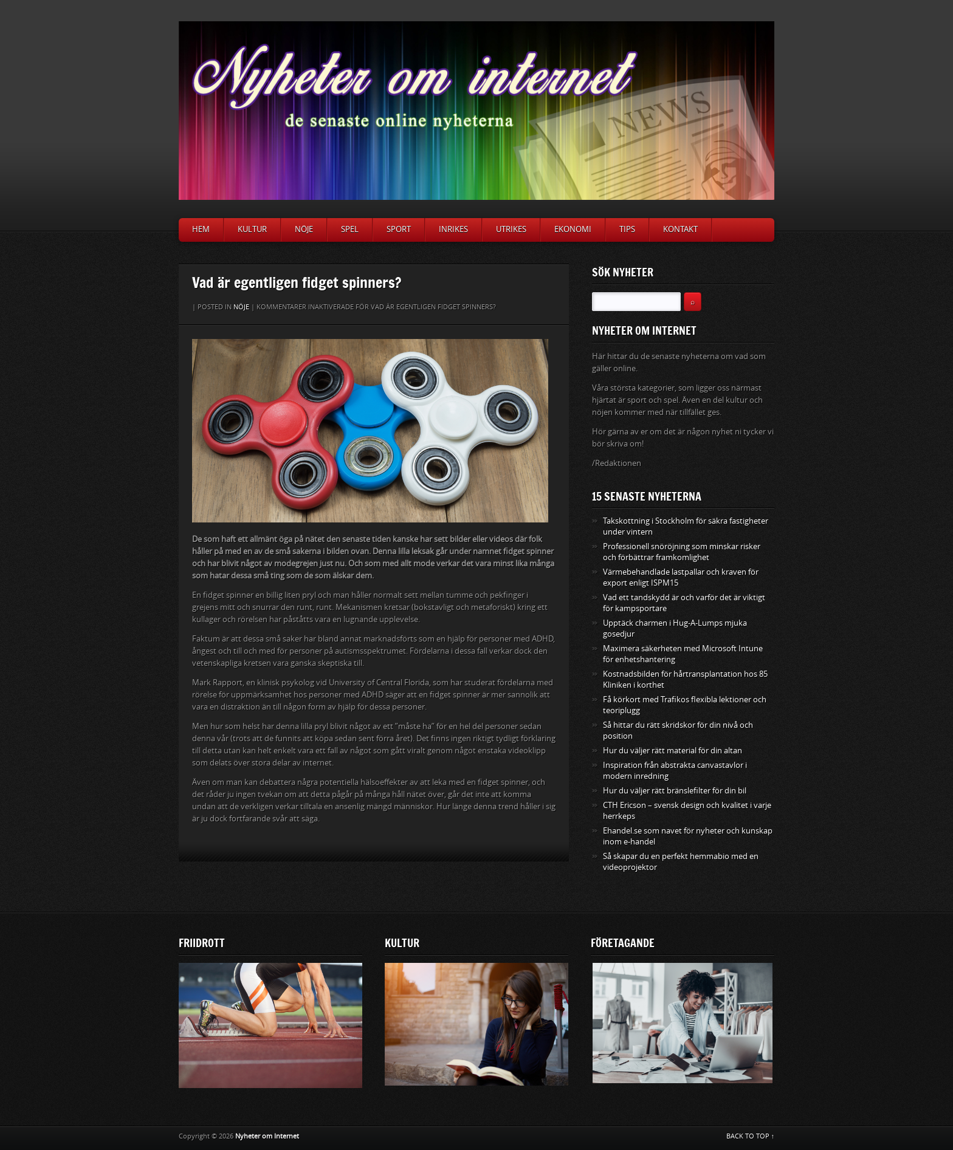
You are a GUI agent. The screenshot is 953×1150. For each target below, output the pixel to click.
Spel (350, 229)
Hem (201, 229)
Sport (399, 229)
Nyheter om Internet (267, 1136)
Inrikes (453, 229)
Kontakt (680, 229)
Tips (627, 229)
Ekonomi (572, 229)
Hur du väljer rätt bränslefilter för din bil (674, 790)
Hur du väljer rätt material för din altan (672, 750)
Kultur (252, 229)
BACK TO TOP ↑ (750, 1136)
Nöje (304, 229)
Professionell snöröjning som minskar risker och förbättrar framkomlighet (681, 552)
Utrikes (511, 229)
